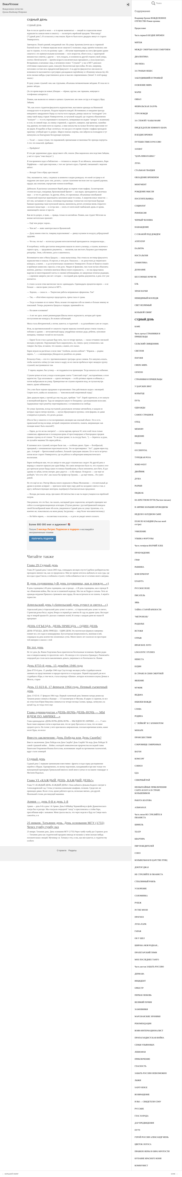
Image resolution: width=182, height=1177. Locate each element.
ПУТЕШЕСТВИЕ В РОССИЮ (148, 142)
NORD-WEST (140, 464)
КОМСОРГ (139, 759)
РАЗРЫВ (138, 486)
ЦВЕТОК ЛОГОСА (143, 1144)
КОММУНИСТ (141, 1165)
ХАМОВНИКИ (141, 1009)
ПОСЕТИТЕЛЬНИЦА (144, 199)
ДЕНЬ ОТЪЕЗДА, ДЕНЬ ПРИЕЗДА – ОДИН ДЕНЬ (62, 626)
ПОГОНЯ (139, 358)
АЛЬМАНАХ (140, 807)
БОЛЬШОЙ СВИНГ (143, 312)
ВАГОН (138, 752)
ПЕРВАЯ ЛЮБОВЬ (143, 995)
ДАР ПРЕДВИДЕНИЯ (144, 1123)
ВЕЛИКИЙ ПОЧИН (143, 1002)
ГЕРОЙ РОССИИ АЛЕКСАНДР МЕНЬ (152, 1137)
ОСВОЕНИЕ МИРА (143, 85)
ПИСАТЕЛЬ (140, 595)
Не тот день (35, 647)
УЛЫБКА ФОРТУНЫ (144, 538)
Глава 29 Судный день (42, 565)
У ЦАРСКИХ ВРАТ (143, 386)
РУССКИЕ (139, 1109)
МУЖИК (138, 688)
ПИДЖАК (139, 493)
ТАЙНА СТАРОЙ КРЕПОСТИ (148, 609)
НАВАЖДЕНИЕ (142, 227)
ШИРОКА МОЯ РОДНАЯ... (147, 945)
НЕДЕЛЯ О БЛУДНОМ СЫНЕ (148, 514)
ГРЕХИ (138, 443)
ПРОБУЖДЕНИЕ (142, 553)
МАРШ (138, 92)
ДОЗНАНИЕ (140, 270)
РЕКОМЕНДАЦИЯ (143, 1023)
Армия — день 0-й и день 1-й (47, 801)
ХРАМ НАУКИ (141, 291)
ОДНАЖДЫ (140, 408)
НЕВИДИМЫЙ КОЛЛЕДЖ (146, 298)
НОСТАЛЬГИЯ (141, 255)
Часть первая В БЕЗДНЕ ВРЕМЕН (149, 35)
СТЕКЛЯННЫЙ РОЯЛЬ (145, 881)
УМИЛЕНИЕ (140, 531)
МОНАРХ (139, 730)
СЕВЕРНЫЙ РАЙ (142, 780)
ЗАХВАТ (138, 149)
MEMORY (139, 429)
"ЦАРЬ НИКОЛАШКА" (145, 156)
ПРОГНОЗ (139, 917)
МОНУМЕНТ (140, 184)
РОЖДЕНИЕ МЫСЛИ (144, 191)
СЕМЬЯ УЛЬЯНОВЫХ (144, 1045)
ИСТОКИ (139, 631)
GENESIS (139, 372)
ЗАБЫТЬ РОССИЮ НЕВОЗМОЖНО (151, 1073)
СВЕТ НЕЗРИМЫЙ (143, 305)
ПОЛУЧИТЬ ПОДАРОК (42, 539)
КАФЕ (137, 326)
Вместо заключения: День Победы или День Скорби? (64, 737)
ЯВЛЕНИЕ (139, 680)
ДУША (138, 479)
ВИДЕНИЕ (139, 436)
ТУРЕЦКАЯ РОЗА (143, 457)
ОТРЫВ (138, 638)
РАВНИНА (139, 567)
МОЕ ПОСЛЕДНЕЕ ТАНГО (147, 959)
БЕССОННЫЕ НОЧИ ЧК (145, 277)
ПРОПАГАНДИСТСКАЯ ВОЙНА (149, 1038)
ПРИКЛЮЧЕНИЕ (142, 1059)
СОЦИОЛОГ (140, 206)
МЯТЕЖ (138, 42)
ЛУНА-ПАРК (140, 924)
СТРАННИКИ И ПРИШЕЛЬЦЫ (148, 379)
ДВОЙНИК (139, 471)
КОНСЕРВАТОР (142, 574)
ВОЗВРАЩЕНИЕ (142, 1094)
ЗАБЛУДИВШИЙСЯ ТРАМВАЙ (149, 78)
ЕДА (137, 773)
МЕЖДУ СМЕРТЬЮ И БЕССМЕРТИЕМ (152, 49)
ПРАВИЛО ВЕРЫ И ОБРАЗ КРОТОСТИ (152, 1151)
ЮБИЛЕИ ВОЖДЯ (143, 702)
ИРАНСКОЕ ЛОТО (143, 645)
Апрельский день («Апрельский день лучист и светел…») (67, 604)
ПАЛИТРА (139, 248)
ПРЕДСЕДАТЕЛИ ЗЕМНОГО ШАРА (151, 128)
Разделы (72, 850)
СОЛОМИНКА (141, 896)
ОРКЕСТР (139, 988)
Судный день (36, 759)
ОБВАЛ (138, 99)
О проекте (61, 850)
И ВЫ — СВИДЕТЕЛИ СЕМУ (148, 1102)
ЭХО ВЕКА (140, 64)
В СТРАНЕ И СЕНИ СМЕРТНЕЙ (149, 673)
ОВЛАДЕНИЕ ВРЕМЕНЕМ (147, 177)
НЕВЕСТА (139, 659)
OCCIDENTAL (141, 450)
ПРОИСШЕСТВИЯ (143, 737)
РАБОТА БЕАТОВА (143, 800)
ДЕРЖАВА (139, 974)
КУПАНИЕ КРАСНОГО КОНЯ (148, 1158)
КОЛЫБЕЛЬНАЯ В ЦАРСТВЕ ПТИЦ (151, 860)
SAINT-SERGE (141, 1087)
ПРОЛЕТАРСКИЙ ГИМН (146, 952)
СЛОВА (138, 709)
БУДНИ (138, 666)
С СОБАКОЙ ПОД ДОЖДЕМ (147, 234)
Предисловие (140, 28)
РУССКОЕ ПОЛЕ (142, 588)
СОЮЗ (138, 853)
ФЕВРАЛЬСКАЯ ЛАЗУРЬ (146, 106)
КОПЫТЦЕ (139, 393)
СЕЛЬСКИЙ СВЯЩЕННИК (147, 344)
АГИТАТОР (140, 241)
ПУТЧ (137, 1130)
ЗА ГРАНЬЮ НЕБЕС (144, 71)
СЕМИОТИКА (141, 262)
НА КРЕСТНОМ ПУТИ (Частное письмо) (153, 500)
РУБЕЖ (138, 903)
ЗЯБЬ (137, 602)
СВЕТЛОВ (139, 351)
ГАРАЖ (138, 931)
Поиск (156, 3)
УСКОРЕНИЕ (141, 888)
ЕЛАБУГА (139, 581)
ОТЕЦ (137, 422)
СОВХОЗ (139, 766)
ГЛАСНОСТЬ (140, 1066)
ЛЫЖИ (138, 1080)
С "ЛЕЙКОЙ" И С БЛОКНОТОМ (149, 723)
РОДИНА (139, 716)
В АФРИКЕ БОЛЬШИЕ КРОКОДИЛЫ (151, 507)
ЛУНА (137, 163)
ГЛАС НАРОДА (142, 1116)
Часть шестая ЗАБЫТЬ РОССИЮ (149, 967)
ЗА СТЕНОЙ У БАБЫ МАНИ (147, 120)
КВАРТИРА (140, 839)
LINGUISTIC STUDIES (145, 652)
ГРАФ (137, 560)
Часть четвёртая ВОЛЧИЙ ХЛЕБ (149, 546)
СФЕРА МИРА (141, 365)
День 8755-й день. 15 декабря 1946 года (55, 665)
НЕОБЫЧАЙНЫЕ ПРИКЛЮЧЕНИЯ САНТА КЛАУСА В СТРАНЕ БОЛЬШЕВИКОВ (150, 790)
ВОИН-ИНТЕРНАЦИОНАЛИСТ (149, 1031)
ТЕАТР (138, 832)
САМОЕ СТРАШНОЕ (144, 415)
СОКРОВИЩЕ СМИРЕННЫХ (148, 744)
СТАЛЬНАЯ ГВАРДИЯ (145, 170)
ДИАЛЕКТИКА (141, 57)
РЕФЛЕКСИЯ (140, 213)
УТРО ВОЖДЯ (141, 113)
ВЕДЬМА (139, 695)
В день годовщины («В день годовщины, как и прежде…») (68, 583)
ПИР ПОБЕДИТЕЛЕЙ (144, 846)
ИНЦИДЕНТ (140, 981)
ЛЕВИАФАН (140, 1052)
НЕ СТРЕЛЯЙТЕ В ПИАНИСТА (149, 874)
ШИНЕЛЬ (139, 825)
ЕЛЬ (136, 284)
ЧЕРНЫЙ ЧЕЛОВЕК (144, 220)
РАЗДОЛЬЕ (139, 624)
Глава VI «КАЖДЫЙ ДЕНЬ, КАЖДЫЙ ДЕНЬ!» (60, 780)
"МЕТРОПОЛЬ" (142, 617)
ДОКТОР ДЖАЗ (142, 867)
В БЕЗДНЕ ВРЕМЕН (144, 135)
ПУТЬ (137, 400)
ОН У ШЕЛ (140, 938)
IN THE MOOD (141, 910)
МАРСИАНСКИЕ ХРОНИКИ (147, 1016)
